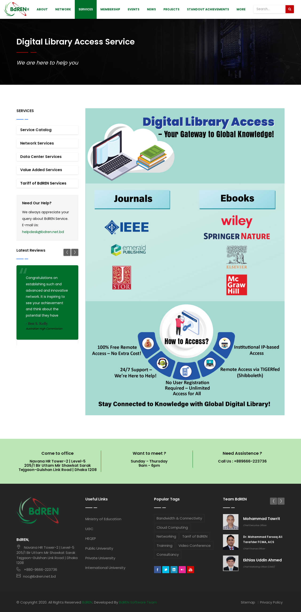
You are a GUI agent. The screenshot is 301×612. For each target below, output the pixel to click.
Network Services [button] (37, 143)
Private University (100, 558)
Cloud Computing (172, 527)
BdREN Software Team (138, 601)
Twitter (165, 569)
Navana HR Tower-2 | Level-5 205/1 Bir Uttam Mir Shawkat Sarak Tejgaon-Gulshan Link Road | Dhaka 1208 (47, 555)
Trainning (164, 545)
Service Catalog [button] (35, 130)
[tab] (47, 130)
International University (105, 567)
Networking (166, 536)
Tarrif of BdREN (194, 536)
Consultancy (168, 554)
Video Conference (194, 545)
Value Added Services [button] (41, 170)
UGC (89, 528)
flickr (182, 569)
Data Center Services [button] (41, 156)
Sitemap (247, 601)
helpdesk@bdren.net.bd (43, 232)
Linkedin (174, 569)
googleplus (190, 569)
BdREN (87, 601)
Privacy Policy (271, 601)
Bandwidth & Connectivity (179, 518)
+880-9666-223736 (36, 569)
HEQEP (90, 538)
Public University (99, 548)
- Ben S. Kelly (37, 324)
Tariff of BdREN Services (43, 183)
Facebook (157, 569)
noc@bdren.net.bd (36, 575)
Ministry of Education (103, 518)
